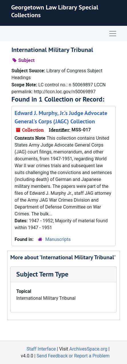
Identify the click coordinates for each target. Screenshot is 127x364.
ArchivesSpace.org (88, 349)
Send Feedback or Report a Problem (73, 356)
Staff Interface (41, 349)
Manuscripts (58, 239)
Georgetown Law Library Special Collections (54, 11)
